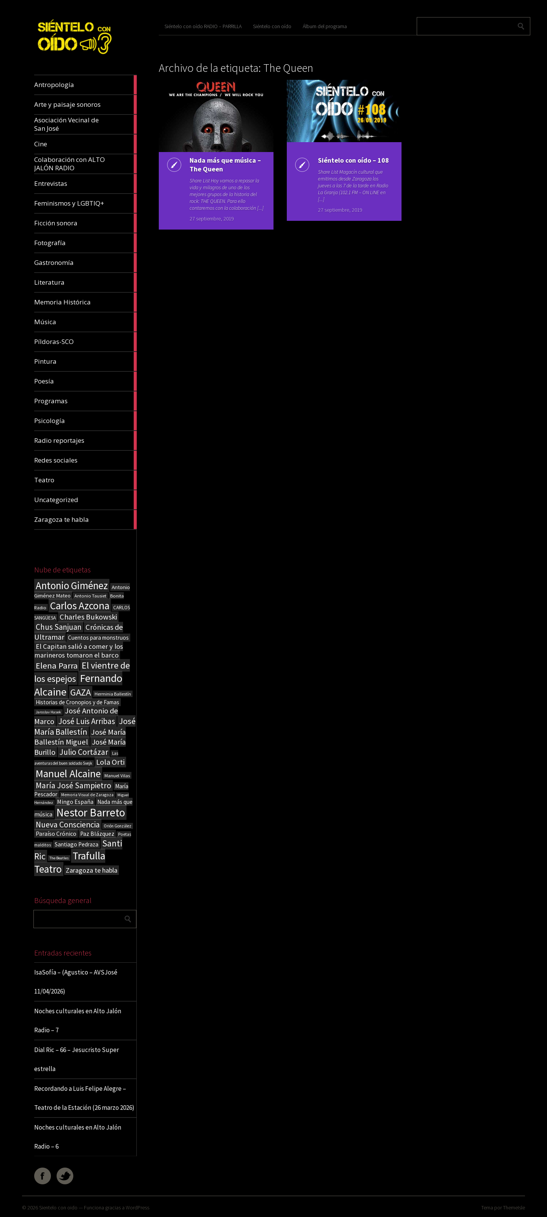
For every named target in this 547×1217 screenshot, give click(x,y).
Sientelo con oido (58, 1207)
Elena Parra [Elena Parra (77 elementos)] (57, 665)
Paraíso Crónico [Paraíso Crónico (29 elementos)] (56, 833)
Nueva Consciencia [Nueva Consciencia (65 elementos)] (68, 824)
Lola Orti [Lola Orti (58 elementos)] (110, 762)
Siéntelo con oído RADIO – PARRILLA (203, 26)
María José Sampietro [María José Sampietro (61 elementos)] (73, 785)
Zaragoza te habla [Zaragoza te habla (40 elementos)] (91, 870)
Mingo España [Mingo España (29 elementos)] (75, 801)
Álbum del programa (325, 26)
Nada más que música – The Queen (225, 164)
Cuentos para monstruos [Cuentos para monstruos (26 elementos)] (98, 637)
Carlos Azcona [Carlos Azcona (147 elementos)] (79, 605)
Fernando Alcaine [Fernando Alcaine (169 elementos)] (78, 685)
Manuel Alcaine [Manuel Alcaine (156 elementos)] (68, 773)
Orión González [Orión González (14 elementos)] (117, 826)
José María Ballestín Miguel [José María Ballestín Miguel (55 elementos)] (80, 737)
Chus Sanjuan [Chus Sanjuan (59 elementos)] (59, 627)
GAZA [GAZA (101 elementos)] (80, 692)
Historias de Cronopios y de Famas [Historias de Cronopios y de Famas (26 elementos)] (77, 702)
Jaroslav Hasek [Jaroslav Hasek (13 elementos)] (48, 712)
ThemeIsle (514, 1207)
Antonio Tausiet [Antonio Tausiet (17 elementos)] (90, 596)
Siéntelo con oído (272, 26)
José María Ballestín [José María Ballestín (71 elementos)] (85, 726)
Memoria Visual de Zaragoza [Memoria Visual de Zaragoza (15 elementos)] (87, 794)
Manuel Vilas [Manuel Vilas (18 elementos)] (117, 775)
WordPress (137, 1207)
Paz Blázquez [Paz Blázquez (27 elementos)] (97, 833)
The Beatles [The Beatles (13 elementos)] (59, 858)
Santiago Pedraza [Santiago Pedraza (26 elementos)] (76, 844)
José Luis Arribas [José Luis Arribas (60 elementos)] (86, 721)
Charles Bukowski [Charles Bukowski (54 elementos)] (88, 617)
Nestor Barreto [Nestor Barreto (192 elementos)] (90, 812)
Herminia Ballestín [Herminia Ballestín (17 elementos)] (113, 694)
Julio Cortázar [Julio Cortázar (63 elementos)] (83, 752)
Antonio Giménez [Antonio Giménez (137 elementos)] (72, 585)
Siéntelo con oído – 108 (352, 160)
